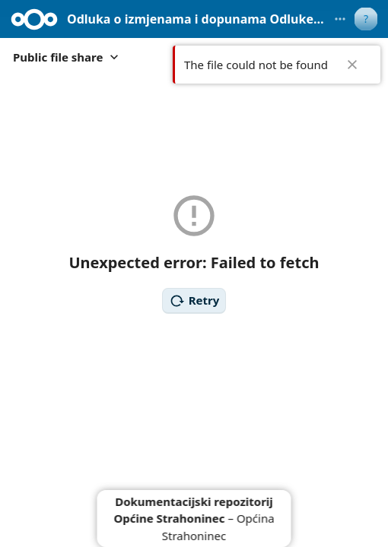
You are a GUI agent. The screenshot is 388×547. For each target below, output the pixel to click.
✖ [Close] (352, 64)
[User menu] (366, 19)
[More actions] (340, 19)
